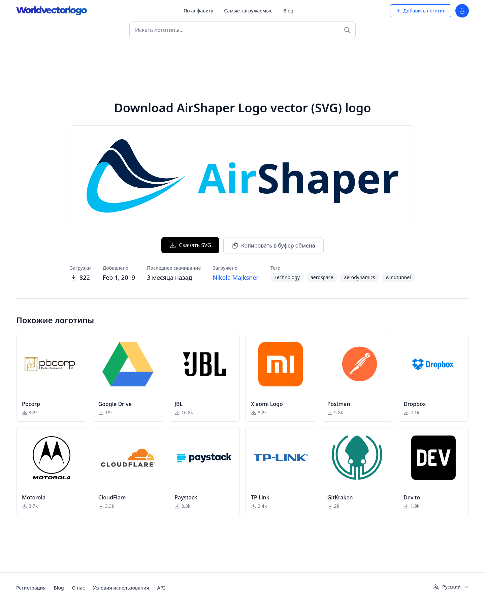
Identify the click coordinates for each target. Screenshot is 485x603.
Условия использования (121, 588)
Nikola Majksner (235, 277)
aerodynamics (359, 277)
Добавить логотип (421, 10)
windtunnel (398, 277)
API (161, 588)
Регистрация (31, 588)
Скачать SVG (190, 245)
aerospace (322, 277)
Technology (287, 277)
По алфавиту (198, 10)
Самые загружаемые (248, 10)
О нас (78, 588)
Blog (288, 10)
